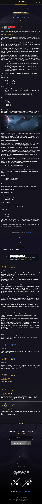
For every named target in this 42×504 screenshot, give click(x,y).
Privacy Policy (21, 463)
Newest (5, 249)
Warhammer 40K (17, 12)
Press (21, 456)
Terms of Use (21, 460)
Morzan (29, 232)
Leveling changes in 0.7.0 (17, 255)
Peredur (17, 17)
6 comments (21, 247)
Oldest (11, 249)
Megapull (18, 15)
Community (25, 12)
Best (17, 249)
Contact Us (21, 466)
